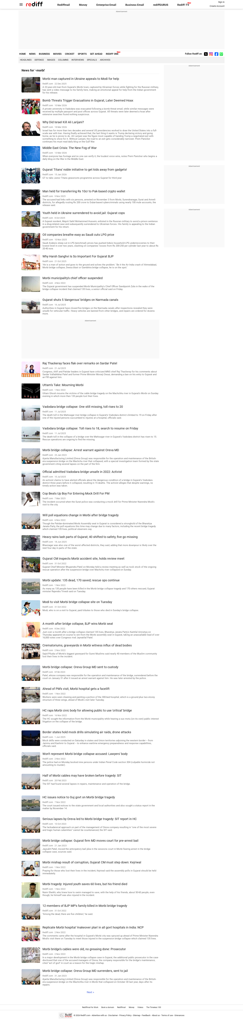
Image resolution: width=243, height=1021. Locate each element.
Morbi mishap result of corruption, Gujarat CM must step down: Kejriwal (91, 862)
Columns (63, 60)
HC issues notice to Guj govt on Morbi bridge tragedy (78, 797)
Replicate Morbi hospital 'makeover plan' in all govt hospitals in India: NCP (93, 927)
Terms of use (167, 1015)
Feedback (146, 1015)
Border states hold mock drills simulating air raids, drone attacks (86, 732)
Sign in (221, 2)
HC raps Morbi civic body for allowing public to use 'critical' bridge (87, 710)
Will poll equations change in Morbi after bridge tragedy (80, 515)
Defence (39, 60)
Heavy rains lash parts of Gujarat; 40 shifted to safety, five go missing (90, 537)
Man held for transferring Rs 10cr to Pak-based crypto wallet (83, 191)
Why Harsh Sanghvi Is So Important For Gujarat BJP (78, 256)
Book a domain (107, 1007)
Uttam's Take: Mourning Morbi (63, 385)
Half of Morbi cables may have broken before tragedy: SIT (82, 775)
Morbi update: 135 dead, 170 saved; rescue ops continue (81, 580)
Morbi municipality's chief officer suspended (72, 278)
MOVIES (57, 54)
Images (51, 60)
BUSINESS (44, 54)
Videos (140, 1007)
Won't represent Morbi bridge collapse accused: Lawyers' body (85, 754)
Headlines (25, 60)
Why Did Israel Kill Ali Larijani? (63, 122)
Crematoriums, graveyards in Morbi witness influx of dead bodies (87, 645)
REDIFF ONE (112, 54)
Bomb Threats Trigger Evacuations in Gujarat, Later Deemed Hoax (87, 100)
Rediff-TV (183, 4)
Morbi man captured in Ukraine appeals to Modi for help (80, 79)
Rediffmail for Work (90, 1007)
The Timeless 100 (153, 1007)
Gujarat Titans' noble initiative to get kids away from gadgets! (84, 169)
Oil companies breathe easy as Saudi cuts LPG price (78, 234)
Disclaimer (113, 1015)
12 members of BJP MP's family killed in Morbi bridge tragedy (84, 906)
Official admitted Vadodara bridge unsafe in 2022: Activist (82, 472)
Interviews (77, 60)
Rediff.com (85, 1015)
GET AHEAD (96, 54)
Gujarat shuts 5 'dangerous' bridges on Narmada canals (80, 300)
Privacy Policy (125, 1015)
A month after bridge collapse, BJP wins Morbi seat (77, 623)
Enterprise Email (106, 4)
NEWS (32, 54)
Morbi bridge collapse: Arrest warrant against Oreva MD (80, 450)
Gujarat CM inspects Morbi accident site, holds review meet (83, 558)
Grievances (179, 1015)
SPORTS (82, 54)
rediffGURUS (160, 4)
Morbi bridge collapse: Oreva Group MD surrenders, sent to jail (85, 971)
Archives (105, 60)
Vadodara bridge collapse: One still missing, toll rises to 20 (82, 407)
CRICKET (69, 54)
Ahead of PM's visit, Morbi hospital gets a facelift (76, 689)
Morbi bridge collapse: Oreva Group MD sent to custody (80, 667)
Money (83, 4)
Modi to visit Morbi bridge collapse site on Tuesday (77, 602)
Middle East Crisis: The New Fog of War (69, 148)
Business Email (134, 4)
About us (156, 1015)
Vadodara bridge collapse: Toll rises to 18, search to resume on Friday (90, 428)
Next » (90, 992)
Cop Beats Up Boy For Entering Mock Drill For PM (75, 493)
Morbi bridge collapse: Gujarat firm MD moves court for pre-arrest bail (90, 840)
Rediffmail (63, 4)
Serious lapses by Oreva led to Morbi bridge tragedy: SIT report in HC (89, 819)
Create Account (217, 6)
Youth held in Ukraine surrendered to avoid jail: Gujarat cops (83, 213)
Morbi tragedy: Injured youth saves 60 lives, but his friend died (84, 884)
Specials (92, 60)
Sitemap (136, 1015)
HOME (22, 54)
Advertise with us (99, 1015)
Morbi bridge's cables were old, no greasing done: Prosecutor (84, 949)
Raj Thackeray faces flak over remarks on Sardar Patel (79, 363)
